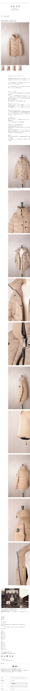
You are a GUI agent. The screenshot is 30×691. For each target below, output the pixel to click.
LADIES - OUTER (6, 16)
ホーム (2, 16)
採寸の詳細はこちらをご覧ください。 (9, 653)
